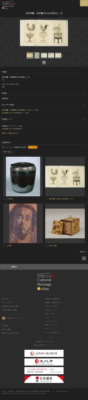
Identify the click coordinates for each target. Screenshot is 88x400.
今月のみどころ (50, 310)
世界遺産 (5, 325)
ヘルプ (47, 317)
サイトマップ (49, 329)
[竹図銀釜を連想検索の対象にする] (4, 198)
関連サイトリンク (51, 325)
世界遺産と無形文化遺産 (10, 306)
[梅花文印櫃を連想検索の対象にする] (46, 245)
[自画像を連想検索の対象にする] (4, 245)
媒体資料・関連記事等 (52, 299)
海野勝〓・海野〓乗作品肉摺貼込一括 (15, 110)
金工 (3, 80)
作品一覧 (5, 299)
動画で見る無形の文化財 (10, 333)
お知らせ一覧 (49, 314)
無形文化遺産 (6, 329)
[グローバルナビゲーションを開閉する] (84, 3)
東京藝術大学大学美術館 (11, 113)
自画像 (9, 245)
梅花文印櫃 (53, 245)
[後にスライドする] (62, 55)
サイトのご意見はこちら (53, 332)
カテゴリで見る (7, 302)
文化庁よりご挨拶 (51, 306)
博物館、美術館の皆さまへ (54, 302)
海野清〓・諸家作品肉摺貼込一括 (61, 199)
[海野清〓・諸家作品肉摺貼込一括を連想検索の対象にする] (46, 199)
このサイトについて (52, 321)
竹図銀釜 (10, 198)
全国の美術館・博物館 (9, 310)
